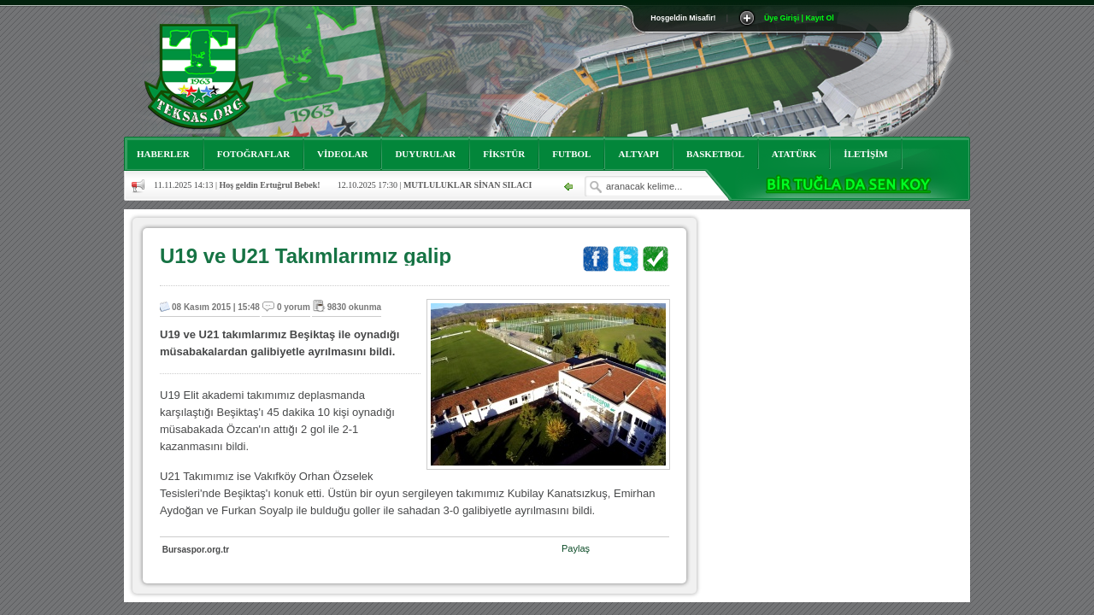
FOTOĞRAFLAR (253, 154)
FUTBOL (571, 154)
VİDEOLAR (342, 154)
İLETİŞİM (865, 154)
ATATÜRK (794, 154)
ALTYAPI (638, 154)
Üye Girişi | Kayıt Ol (799, 18)
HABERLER (163, 154)
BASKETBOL (715, 154)
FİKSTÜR (504, 154)
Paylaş (576, 548)
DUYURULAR (425, 154)
